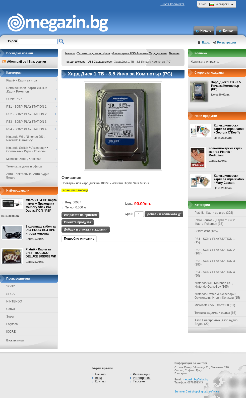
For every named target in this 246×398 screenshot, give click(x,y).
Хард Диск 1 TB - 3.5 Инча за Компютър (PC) (226, 85)
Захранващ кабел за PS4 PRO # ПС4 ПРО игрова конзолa (41, 230)
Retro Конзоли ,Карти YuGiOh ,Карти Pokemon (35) (215, 222)
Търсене (139, 381)
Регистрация (226, 42)
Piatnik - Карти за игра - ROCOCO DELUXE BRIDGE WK (41, 253)
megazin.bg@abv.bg (195, 379)
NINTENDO (14, 301)
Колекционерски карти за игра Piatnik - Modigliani (225, 152)
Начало (205, 30)
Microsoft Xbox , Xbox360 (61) (215, 305)
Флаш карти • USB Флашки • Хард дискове (139, 53)
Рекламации (141, 374)
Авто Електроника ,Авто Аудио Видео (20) (216, 322)
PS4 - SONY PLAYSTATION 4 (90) (215, 273)
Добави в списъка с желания (85, 229)
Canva (10, 309)
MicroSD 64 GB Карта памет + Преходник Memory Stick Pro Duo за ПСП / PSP (41, 205)
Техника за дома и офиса (93, 53)
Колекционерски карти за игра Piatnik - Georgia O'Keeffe (229, 129)
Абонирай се (16, 61)
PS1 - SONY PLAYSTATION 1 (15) (215, 240)
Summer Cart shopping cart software (196, 391)
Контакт (229, 30)
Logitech (12, 324)
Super (10, 316)
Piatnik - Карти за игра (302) (214, 212)
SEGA (10, 294)
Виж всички (37, 61)
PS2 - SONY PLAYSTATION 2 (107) (215, 251)
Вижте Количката (172, 4)
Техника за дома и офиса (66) (215, 313)
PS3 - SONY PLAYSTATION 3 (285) (215, 262)
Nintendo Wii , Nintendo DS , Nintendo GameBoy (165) (214, 284)
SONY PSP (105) (206, 231)
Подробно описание (79, 238)
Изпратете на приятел (80, 215)
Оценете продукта (77, 222)
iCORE (11, 331)
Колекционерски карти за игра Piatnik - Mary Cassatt (229, 179)
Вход (206, 42)
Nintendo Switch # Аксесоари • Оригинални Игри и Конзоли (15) (217, 295)
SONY (10, 286)
